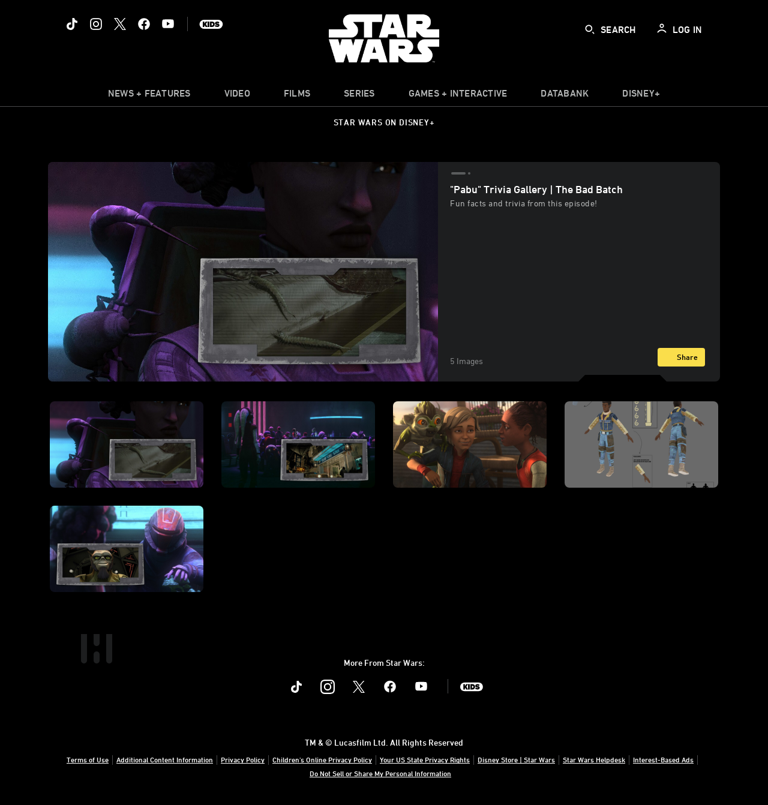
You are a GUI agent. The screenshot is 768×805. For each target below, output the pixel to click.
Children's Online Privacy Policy (322, 759)
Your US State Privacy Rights (425, 759)
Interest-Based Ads (663, 759)
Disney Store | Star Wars (516, 759)
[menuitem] (237, 96)
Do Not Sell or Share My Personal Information (380, 773)
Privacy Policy (243, 759)
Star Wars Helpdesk (594, 759)
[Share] (681, 357)
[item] (149, 96)
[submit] (590, 29)
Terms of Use (88, 759)
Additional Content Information (164, 759)
